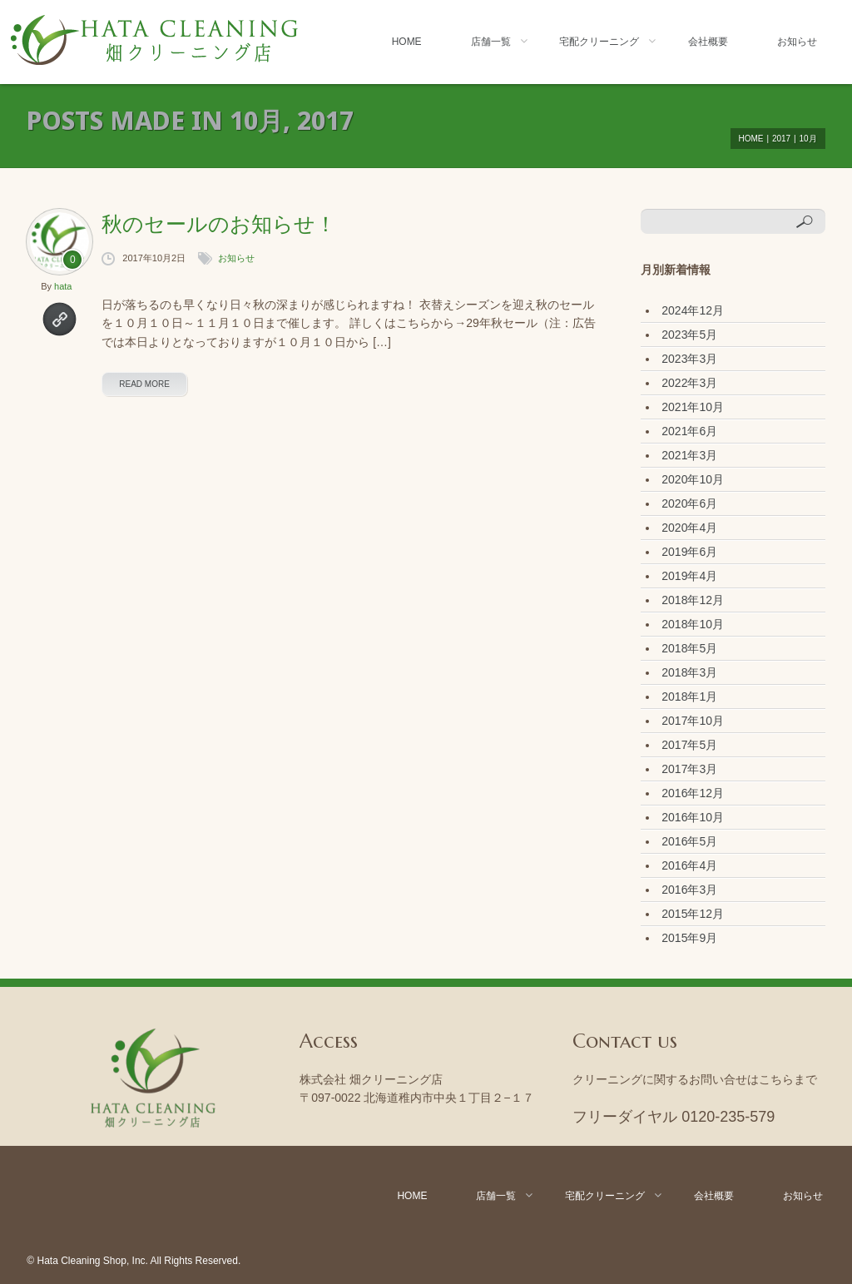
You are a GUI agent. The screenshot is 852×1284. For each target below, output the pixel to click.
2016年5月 (689, 841)
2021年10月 (692, 407)
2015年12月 (692, 913)
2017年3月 (689, 769)
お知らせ (797, 41)
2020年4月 (689, 527)
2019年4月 (689, 576)
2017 (781, 138)
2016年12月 (692, 793)
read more (144, 384)
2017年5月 (689, 744)
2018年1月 (689, 696)
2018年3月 (689, 672)
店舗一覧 (491, 41)
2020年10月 (692, 479)
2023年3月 (689, 358)
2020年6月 (689, 503)
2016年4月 (689, 865)
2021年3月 (689, 455)
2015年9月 (689, 937)
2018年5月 (689, 648)
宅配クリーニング (599, 41)
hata (63, 286)
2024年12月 (692, 310)
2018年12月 (692, 600)
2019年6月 (689, 551)
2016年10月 (692, 817)
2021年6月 (689, 431)
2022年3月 (689, 382)
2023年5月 (689, 334)
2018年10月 (692, 624)
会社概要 (708, 41)
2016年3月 (689, 889)
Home (407, 41)
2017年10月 (692, 720)
